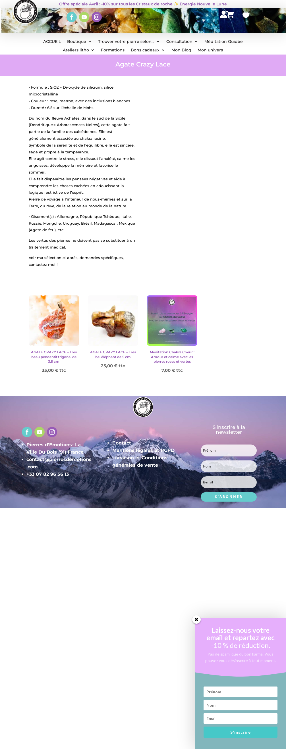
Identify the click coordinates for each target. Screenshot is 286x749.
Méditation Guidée (223, 41)
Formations (113, 50)
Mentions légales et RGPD (143, 450)
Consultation (179, 41)
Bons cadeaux (145, 50)
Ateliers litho (76, 50)
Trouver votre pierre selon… (126, 41)
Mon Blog (181, 50)
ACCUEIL (52, 41)
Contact (121, 443)
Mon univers (210, 50)
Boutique (76, 41)
